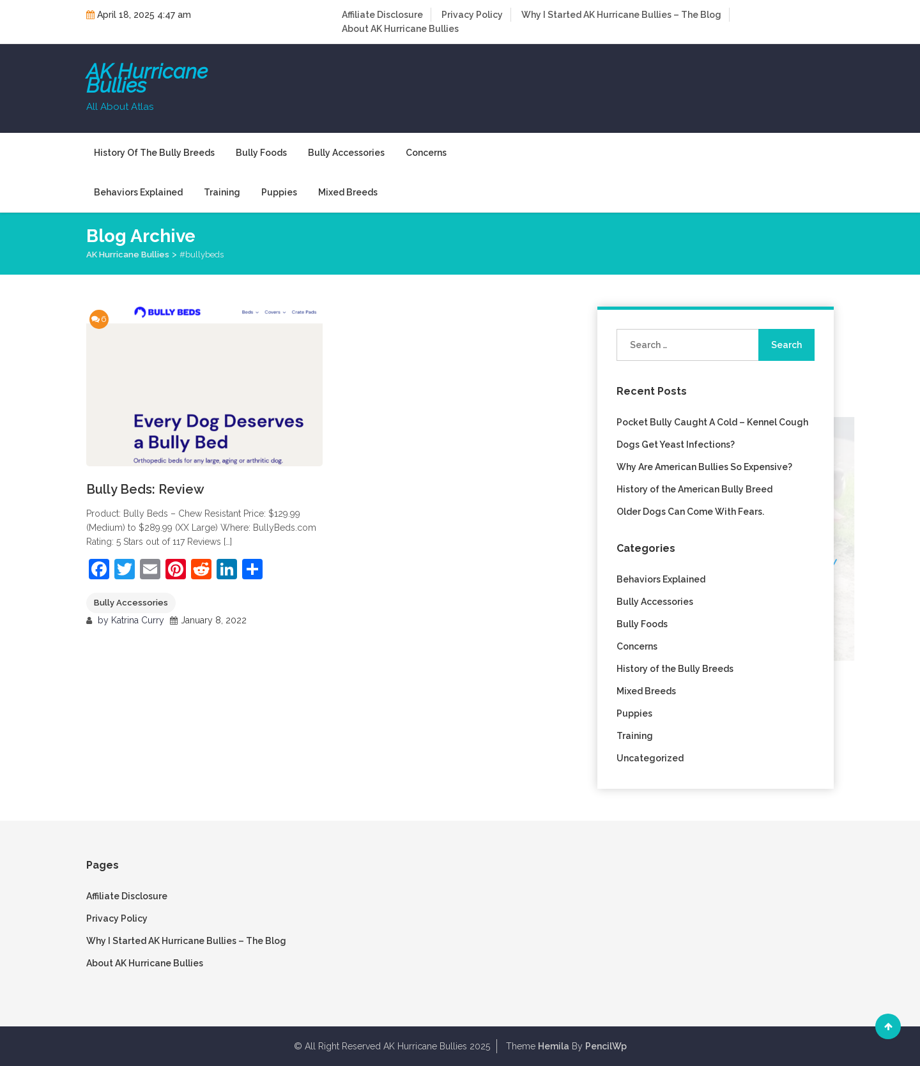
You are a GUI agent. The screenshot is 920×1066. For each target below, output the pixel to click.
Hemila (553, 1046)
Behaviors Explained (138, 192)
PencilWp (606, 1046)
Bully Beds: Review (145, 489)
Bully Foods (261, 153)
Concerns (426, 153)
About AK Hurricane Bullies (400, 29)
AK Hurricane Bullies (147, 79)
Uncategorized (650, 758)
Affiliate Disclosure (382, 15)
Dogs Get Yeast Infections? (676, 444)
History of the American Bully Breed (694, 489)
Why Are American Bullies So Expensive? (704, 467)
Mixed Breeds (348, 192)
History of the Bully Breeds (154, 153)
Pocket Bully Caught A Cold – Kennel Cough (712, 422)
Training (222, 192)
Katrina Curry (137, 620)
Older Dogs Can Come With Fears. (690, 511)
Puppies (279, 192)
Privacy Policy (472, 15)
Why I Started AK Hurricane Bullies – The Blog (621, 15)
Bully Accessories (346, 153)
